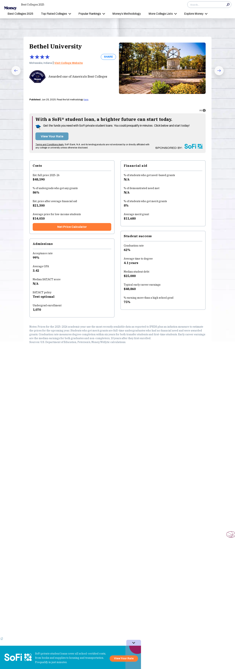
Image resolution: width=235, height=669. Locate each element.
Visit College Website (68, 63)
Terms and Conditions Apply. (49, 144)
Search (228, 4)
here (86, 99)
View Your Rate (52, 136)
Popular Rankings (89, 13)
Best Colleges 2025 (32, 4)
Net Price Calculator (72, 226)
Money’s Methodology (126, 13)
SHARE (108, 56)
